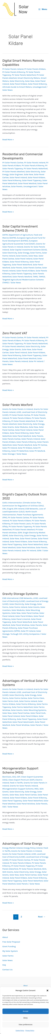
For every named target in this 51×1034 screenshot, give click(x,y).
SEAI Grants (7, 872)
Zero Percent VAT (14, 333)
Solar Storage (8, 454)
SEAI (44, 869)
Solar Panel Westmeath (23, 722)
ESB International (10, 598)
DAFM (5, 235)
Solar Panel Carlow (28, 538)
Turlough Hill (16, 634)
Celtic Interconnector (12, 502)
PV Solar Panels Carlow (12, 162)
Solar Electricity (17, 81)
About (5, 937)
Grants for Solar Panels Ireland (24, 785)
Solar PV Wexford (37, 451)
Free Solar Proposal (11, 942)
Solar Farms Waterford (22, 707)
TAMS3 (42, 276)
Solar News (7, 960)
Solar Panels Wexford (22, 276)
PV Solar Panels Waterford (24, 75)
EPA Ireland (19, 508)
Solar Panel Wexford (27, 183)
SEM (20, 532)
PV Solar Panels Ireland (12, 69)
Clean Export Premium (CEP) (21, 780)
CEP (18, 777)
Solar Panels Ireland (18, 361)
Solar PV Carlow (40, 445)
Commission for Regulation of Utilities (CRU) (23, 505)
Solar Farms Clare (36, 698)
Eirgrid (10, 508)
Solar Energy (23, 252)
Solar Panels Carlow (32, 267)
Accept (25, 1011)
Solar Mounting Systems (34, 710)
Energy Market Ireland (12, 848)
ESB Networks (31, 508)
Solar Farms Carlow (18, 698)
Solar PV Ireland (36, 361)
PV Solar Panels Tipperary (20, 526)
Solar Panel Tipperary (31, 180)
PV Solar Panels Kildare (35, 69)
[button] (47, 990)
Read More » (8, 139)
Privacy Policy (29, 1030)
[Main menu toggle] (43, 9)
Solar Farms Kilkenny (26, 704)
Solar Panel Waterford (22, 264)
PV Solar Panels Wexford (13, 171)
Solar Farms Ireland (18, 607)
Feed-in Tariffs (16, 782)
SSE (4, 806)
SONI (39, 550)
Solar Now (24, 9)
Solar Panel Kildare (18, 84)
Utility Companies (31, 634)
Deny (25, 1018)
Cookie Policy (20, 1030)
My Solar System (10, 951)
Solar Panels (16, 186)
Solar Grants (22, 256)
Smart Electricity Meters (29, 78)
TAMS (35, 276)
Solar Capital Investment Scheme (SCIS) (28, 249)
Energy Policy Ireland (33, 848)
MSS (36, 788)
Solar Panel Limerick (20, 619)
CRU (4, 508)
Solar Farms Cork (10, 701)
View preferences (25, 1024)
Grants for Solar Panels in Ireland (17, 409)
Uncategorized (39, 87)
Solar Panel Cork (38, 713)
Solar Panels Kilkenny (26, 442)
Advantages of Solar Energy (22, 844)
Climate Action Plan (32, 502)
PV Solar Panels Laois (21, 523)
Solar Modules (21, 427)
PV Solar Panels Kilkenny (13, 72)
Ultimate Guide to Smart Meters (17, 87)
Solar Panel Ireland (18, 177)
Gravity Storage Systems (20, 594)
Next (41, 916)
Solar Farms (35, 252)
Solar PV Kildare (25, 448)
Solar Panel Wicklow (25, 547)
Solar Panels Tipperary (21, 273)
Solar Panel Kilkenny (37, 84)
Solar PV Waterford (20, 451)
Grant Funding (9, 946)
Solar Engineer (16, 174)
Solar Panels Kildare (25, 270)
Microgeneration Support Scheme (18, 788)
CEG (14, 777)
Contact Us (7, 969)
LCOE (18, 412)
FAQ (4, 965)
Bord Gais (6, 777)
